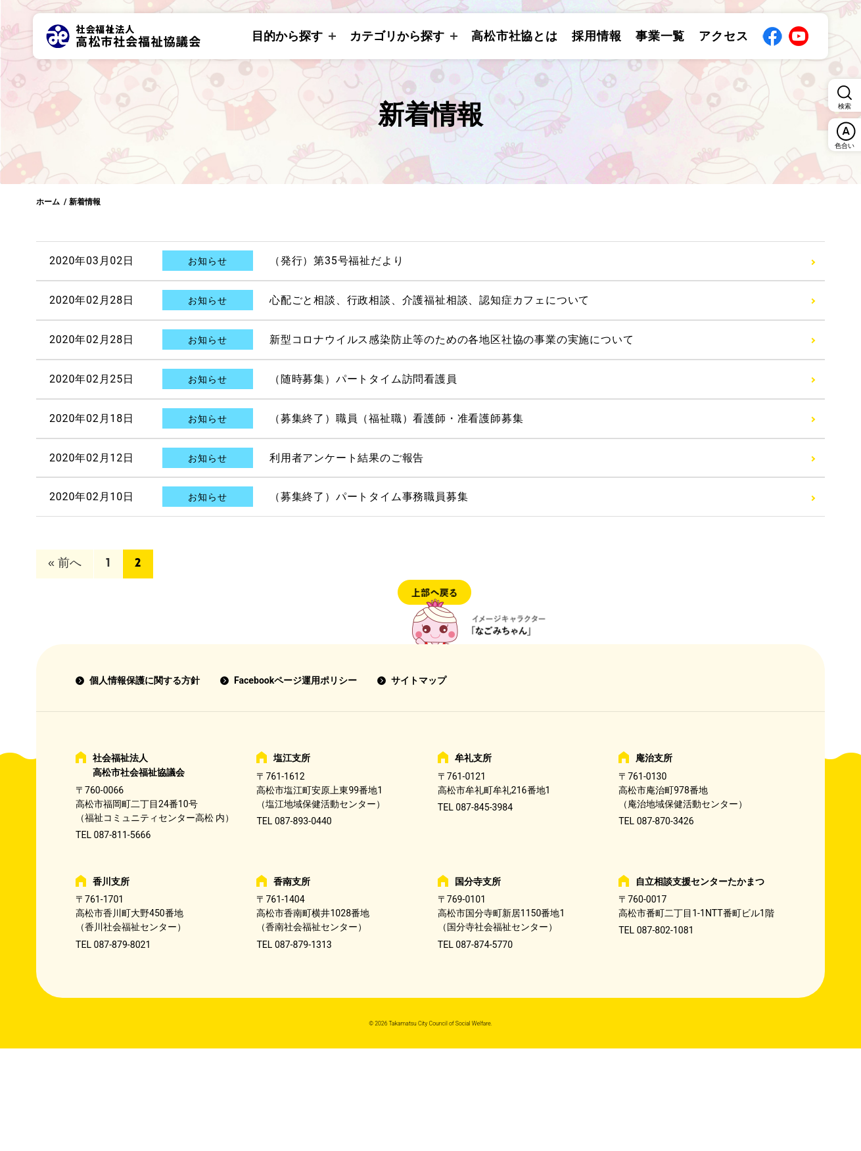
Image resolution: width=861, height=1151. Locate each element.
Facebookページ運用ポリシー (295, 680)
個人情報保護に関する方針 (144, 680)
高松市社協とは (514, 36)
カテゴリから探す (397, 36)
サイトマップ (418, 680)
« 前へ (64, 563)
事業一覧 (661, 36)
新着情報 (85, 201)
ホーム (48, 201)
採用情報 (597, 36)
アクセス (724, 36)
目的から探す (287, 36)
